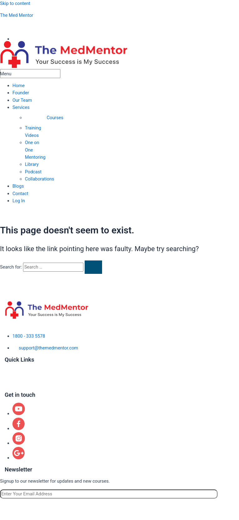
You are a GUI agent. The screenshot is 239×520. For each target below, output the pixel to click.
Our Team (22, 100)
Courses (55, 117)
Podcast (33, 172)
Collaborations (39, 179)
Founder (20, 93)
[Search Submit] (93, 267)
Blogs (18, 186)
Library (32, 164)
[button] (30, 107)
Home (18, 85)
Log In (18, 201)
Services (21, 107)
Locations (15, 383)
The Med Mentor (16, 15)
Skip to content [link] (15, 3)
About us (14, 366)
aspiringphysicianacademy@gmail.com (49, 27)
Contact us (15, 388)
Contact (20, 193)
